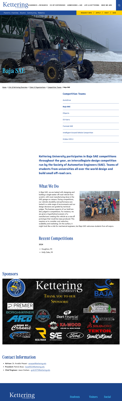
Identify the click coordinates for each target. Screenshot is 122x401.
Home (4, 87)
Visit (107, 13)
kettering (15, 5)
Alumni (23, 12)
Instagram (108, 346)
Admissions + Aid (74, 5)
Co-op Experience (57, 5)
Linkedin (107, 353)
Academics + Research (38, 5)
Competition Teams (55, 87)
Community (32, 12)
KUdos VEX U (93, 142)
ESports (91, 113)
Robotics (41, 12)
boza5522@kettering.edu (35, 304)
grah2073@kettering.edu (40, 308)
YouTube (107, 359)
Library (73, 359)
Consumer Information (75, 386)
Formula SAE (93, 126)
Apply (98, 13)
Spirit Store (74, 346)
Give (114, 13)
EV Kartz (91, 119)
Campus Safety (76, 340)
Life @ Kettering (91, 5)
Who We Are (106, 5)
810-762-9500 (15, 343)
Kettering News (76, 353)
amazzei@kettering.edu (37, 301)
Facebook (108, 340)
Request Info (86, 13)
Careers (92, 340)
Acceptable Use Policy (58, 386)
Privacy (103, 386)
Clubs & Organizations (37, 87)
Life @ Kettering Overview (17, 87)
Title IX (110, 386)
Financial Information (91, 386)
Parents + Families (11, 12)
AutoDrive (92, 100)
